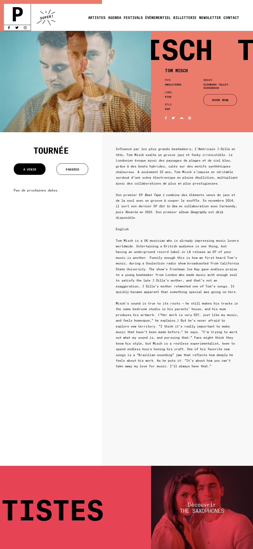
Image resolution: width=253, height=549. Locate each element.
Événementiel (158, 17)
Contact (231, 17)
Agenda (114, 17)
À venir (29, 169)
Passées (72, 169)
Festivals (133, 17)
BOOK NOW (220, 99)
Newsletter (210, 17)
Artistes (97, 17)
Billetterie (185, 17)
